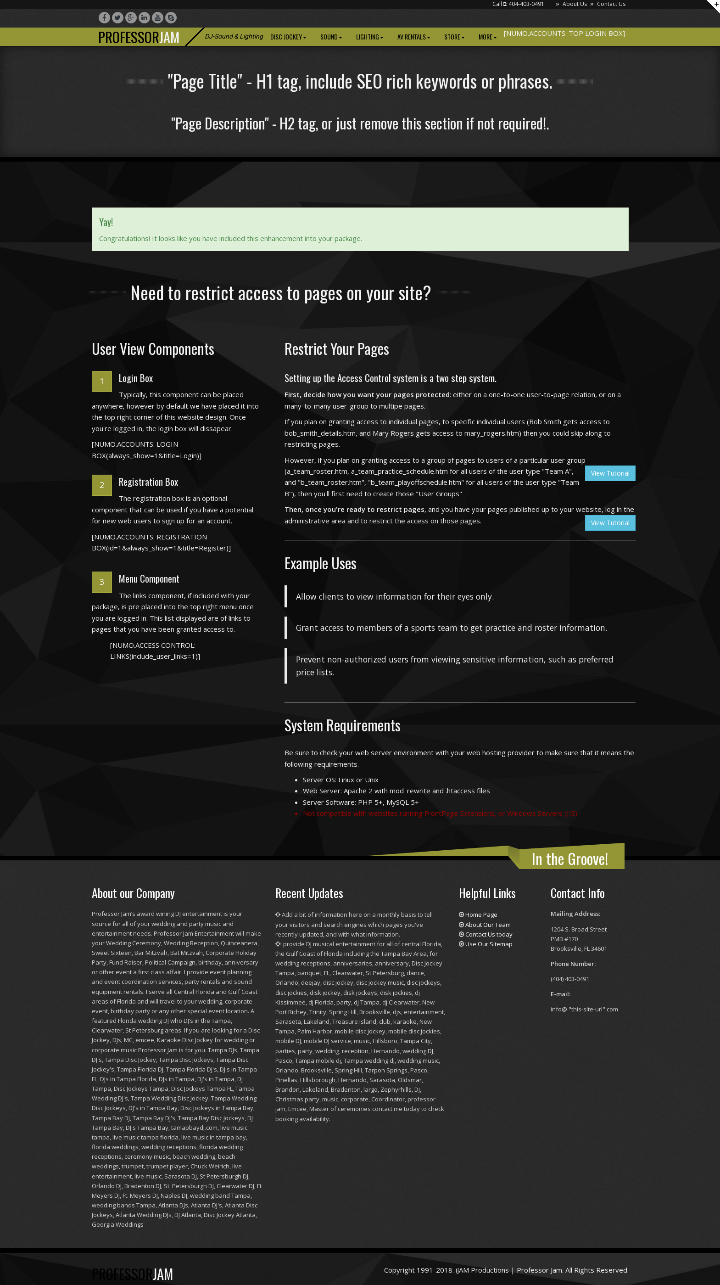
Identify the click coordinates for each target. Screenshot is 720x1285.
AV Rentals (413, 36)
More (488, 36)
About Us (575, 4)
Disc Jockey (288, 36)
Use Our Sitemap (489, 944)
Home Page (481, 914)
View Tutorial (610, 473)
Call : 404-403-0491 (518, 4)
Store (454, 36)
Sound (331, 36)
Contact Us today (489, 934)
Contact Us (611, 4)
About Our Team (488, 924)
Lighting (370, 36)
